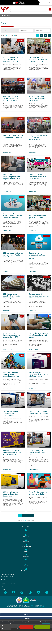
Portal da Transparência (26, 546)
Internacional (26, 541)
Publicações (26, 536)
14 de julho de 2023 (32, 191)
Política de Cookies (46, 623)
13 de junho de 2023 (32, 230)
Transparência (26, 618)
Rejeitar (26, 627)
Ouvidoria (26, 551)
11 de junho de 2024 (32, 73)
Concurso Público (26, 526)
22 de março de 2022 (7, 469)
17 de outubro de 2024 (7, 73)
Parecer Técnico (26, 556)
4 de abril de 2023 (6, 310)
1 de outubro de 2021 (33, 509)
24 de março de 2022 (33, 427)
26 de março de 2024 (7, 152)
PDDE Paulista (26, 565)
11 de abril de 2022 (32, 388)
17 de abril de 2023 (32, 271)
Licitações (26, 531)
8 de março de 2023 (32, 310)
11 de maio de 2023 (6, 271)
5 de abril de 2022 (6, 427)
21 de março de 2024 (33, 152)
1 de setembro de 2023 (7, 191)
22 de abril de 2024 (32, 113)
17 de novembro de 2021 (33, 469)
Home (4, 15)
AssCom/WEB (30, 605)
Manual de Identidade (26, 570)
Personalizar (10, 627)
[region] (26, 625)
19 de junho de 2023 (7, 230)
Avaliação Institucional (26, 561)
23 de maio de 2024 (7, 113)
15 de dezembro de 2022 (33, 349)
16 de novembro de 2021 (7, 509)
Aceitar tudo (42, 627)
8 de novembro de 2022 (7, 388)
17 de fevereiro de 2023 (7, 349)
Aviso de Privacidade (41, 606)
